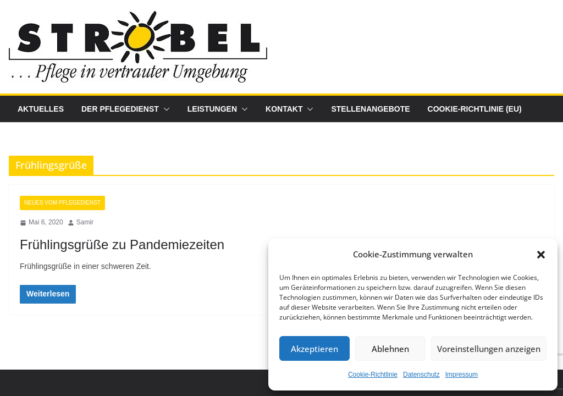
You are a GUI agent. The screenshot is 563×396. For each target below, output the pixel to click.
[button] (541, 254)
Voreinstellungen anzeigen (488, 348)
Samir (84, 222)
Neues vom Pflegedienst (62, 203)
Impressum (461, 374)
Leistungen (212, 109)
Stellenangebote (370, 109)
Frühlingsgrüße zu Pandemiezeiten (122, 244)
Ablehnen (390, 348)
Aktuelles (41, 109)
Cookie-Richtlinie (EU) (475, 109)
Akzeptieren (314, 348)
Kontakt (284, 109)
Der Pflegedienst (120, 109)
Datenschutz (421, 374)
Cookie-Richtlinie (373, 374)
